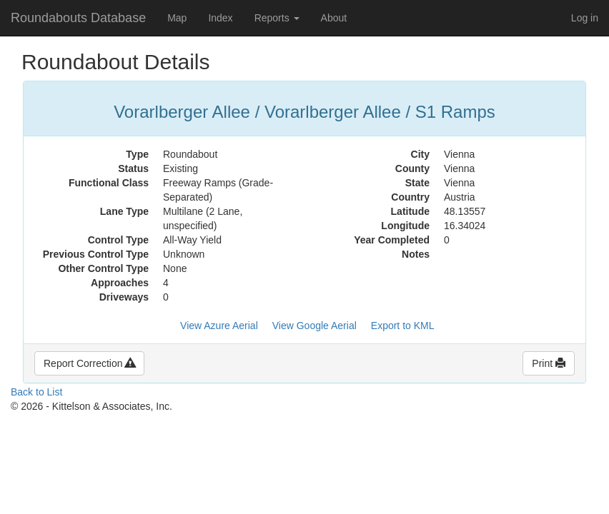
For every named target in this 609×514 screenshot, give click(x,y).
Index (220, 18)
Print (548, 363)
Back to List (36, 392)
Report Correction (89, 363)
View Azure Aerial (219, 325)
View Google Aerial (314, 325)
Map (177, 18)
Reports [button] (276, 18)
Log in (584, 18)
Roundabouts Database (78, 18)
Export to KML (403, 325)
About (334, 18)
